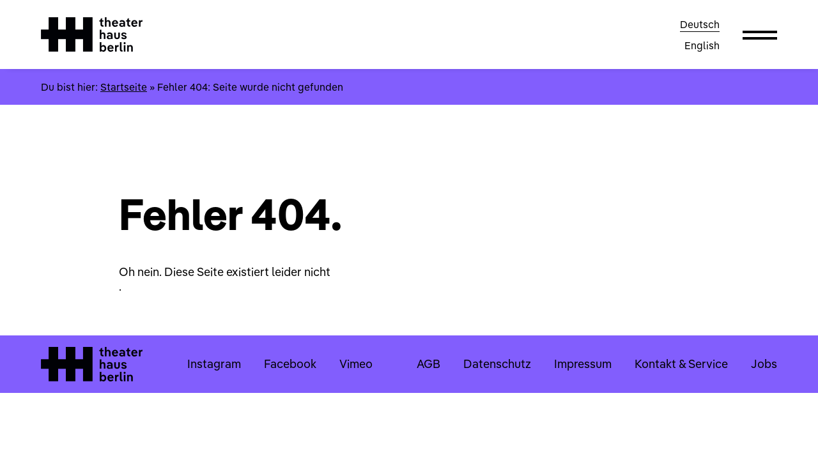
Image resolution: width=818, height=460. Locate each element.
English (702, 45)
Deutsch (700, 24)
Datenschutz (497, 363)
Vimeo (356, 363)
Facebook (290, 363)
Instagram (214, 363)
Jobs (764, 363)
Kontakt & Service (681, 363)
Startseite (123, 86)
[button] (760, 34)
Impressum (583, 363)
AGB (428, 363)
